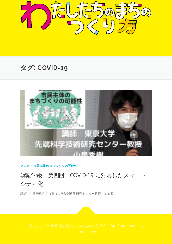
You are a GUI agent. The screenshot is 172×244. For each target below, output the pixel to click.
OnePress (118, 225)
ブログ (25, 165)
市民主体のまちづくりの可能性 (56, 165)
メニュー (147, 46)
